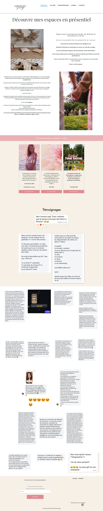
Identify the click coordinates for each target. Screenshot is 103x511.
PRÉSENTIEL (44, 5)
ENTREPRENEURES (63, 5)
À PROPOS (82, 5)
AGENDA (73, 5)
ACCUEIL (75, 478)
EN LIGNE (52, 5)
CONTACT (81, 478)
